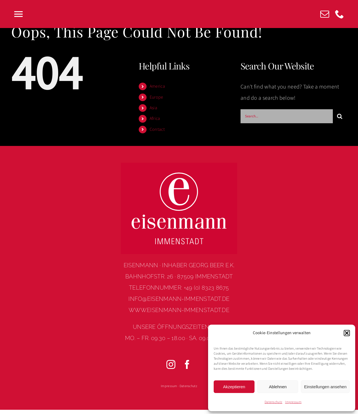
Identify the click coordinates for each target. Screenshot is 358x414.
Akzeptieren (234, 386)
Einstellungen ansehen (325, 386)
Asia (153, 108)
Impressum (293, 402)
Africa (155, 118)
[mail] (324, 14)
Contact (157, 129)
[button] (347, 333)
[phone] (339, 14)
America (157, 86)
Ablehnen (277, 386)
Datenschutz (273, 402)
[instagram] (171, 364)
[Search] (340, 116)
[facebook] (187, 364)
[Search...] (287, 116)
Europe (156, 97)
